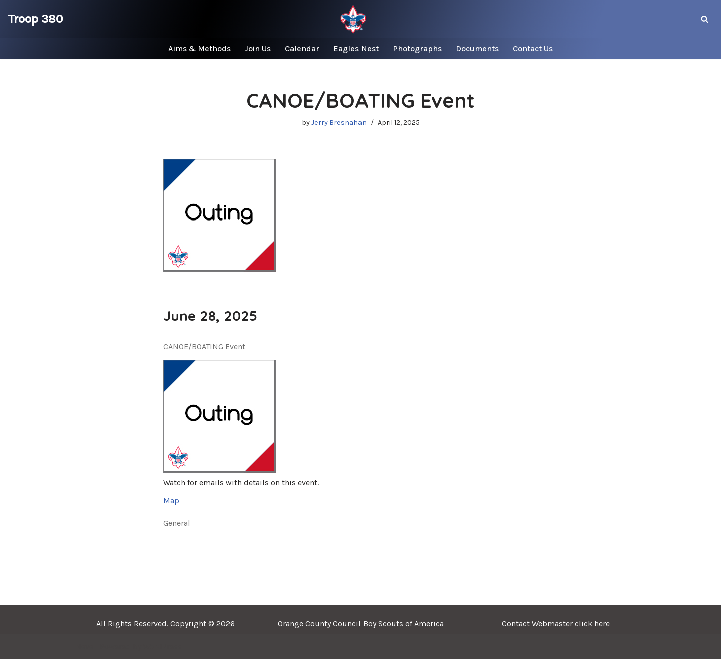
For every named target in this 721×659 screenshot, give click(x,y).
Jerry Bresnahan (339, 122)
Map (171, 500)
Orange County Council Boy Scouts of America (361, 623)
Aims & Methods (199, 48)
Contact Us (533, 48)
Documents (477, 48)
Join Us (258, 48)
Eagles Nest (356, 48)
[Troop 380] (35, 18)
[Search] (704, 19)
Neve (84, 646)
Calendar (302, 48)
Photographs (417, 48)
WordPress (162, 646)
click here (592, 623)
